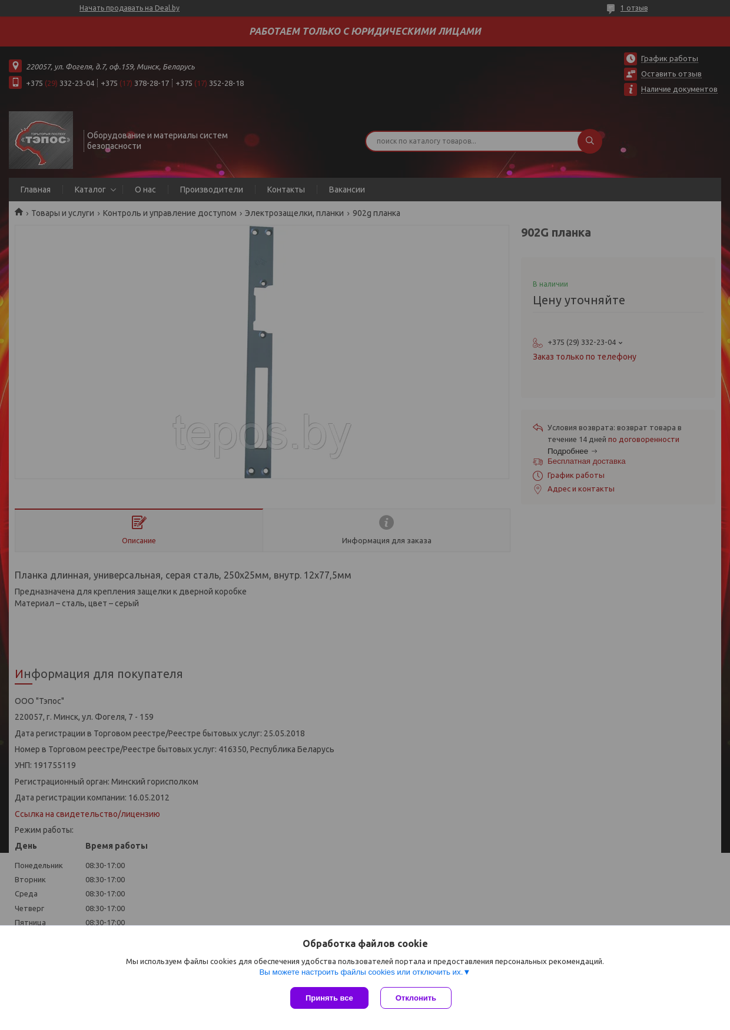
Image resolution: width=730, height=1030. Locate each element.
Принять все (329, 998)
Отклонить (416, 998)
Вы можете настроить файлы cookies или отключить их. (361, 972)
